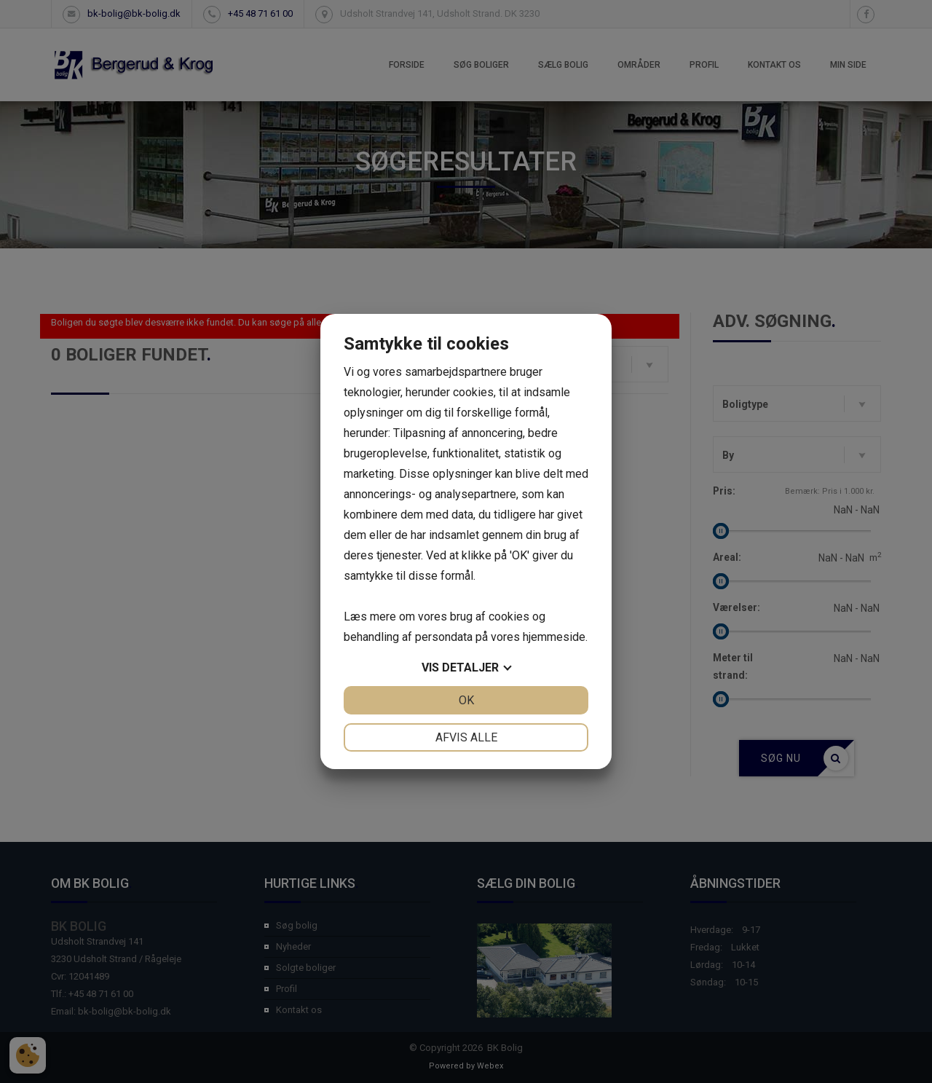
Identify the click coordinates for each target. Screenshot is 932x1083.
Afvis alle (466, 737)
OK (466, 700)
